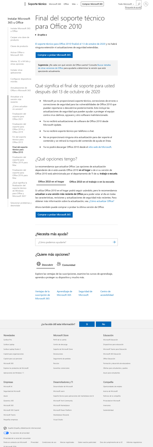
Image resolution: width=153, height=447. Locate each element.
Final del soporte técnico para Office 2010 (19, 150)
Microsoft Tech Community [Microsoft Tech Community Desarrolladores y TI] (63, 401)
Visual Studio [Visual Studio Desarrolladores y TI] (58, 419)
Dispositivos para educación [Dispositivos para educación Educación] (113, 344)
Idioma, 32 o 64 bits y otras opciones (20, 62)
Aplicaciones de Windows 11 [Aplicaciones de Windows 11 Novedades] (14, 373)
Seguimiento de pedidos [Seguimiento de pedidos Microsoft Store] (62, 358)
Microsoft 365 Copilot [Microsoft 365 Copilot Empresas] (11, 410)
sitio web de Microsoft (100, 146)
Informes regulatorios (134, 442)
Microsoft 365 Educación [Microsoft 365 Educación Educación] (112, 354)
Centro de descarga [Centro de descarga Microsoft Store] (60, 344)
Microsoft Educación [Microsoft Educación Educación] (110, 340)
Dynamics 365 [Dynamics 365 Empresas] (9, 401)
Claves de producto (19, 46)
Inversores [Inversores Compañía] (107, 405)
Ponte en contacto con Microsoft (15, 442)
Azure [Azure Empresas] (6, 396)
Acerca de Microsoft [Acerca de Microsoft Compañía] (110, 391)
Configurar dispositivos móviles (21, 80)
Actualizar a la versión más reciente (17, 99)
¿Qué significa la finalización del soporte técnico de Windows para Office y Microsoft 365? (19, 189)
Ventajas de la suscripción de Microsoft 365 (42, 295)
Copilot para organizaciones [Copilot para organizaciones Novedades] (14, 354)
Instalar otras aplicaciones (16, 71)
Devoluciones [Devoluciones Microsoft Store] (58, 354)
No (103, 324)
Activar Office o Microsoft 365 (17, 53)
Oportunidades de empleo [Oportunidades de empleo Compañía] (112, 386)
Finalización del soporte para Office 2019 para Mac (20, 161)
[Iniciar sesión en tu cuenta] (145, 4)
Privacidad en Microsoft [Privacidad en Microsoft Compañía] (111, 401)
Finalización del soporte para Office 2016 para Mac (20, 174)
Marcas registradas (67, 442)
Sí (87, 324)
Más (75, 4)
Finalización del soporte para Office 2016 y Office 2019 (19, 128)
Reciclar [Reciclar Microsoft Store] (56, 363)
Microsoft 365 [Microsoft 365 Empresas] (8, 405)
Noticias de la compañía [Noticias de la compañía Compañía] (112, 396)
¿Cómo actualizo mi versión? (19, 107)
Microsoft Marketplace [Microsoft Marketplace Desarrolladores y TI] (61, 405)
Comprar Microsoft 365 (93, 4)
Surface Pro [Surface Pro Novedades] (8, 340)
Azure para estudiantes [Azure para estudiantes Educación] (111, 373)
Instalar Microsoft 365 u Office (21, 29)
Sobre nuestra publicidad (87, 442)
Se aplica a (42, 34)
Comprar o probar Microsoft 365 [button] (54, 54)
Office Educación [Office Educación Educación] (109, 358)
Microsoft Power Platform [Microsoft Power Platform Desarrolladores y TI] (62, 410)
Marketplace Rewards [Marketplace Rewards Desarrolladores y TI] (61, 415)
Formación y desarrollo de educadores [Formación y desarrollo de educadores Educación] (116, 363)
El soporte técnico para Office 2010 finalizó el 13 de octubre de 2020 (70, 43)
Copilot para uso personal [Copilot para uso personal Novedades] (13, 358)
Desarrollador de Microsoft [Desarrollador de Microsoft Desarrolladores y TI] (63, 386)
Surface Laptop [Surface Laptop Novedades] (9, 344)
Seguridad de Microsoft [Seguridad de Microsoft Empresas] (12, 391)
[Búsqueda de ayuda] (138, 3)
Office (66, 4)
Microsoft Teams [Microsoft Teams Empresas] (10, 415)
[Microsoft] (14, 4)
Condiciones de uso (49, 442)
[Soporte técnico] (37, 4)
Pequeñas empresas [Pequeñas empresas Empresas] (11, 419)
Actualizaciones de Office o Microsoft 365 (21, 89)
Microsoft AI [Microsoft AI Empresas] (8, 386)
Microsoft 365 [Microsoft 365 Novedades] (8, 363)
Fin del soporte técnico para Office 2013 (19, 140)
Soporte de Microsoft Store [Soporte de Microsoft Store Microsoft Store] (63, 349)
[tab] (51, 182)
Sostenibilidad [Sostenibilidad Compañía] (108, 410)
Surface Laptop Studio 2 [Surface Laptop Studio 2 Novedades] (12, 349)
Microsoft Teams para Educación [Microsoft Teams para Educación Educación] (115, 349)
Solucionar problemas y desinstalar (21, 204)
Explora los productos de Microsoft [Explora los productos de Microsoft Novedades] (16, 368)
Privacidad (34, 442)
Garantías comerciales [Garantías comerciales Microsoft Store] (61, 368)
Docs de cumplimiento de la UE (111, 442)
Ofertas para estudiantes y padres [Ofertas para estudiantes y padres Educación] (115, 368)
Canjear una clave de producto (20, 38)
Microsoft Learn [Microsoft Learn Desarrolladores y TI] (59, 391)
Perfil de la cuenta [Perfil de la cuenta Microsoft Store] (59, 340)
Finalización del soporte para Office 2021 (19, 116)
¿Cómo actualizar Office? (101, 201)
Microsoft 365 (55, 4)
